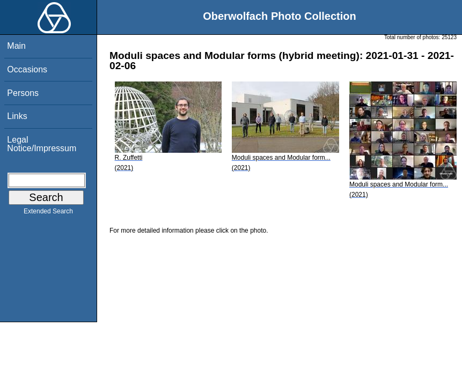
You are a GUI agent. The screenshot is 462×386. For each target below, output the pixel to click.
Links (17, 116)
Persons (23, 93)
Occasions (27, 69)
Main (16, 45)
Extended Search (48, 213)
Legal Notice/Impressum (41, 144)
